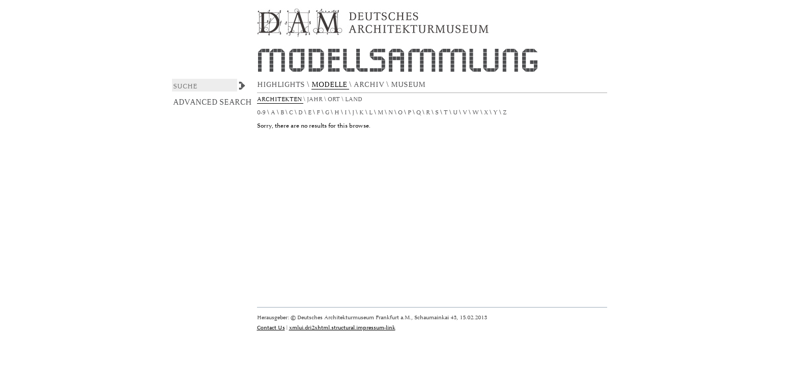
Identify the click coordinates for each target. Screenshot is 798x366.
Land (354, 99)
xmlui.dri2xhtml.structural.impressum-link (342, 327)
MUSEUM (409, 84)
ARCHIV (370, 84)
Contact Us (271, 327)
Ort (334, 99)
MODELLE (330, 84)
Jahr (315, 99)
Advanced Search (212, 102)
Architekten (280, 99)
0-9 (261, 112)
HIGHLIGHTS (282, 84)
